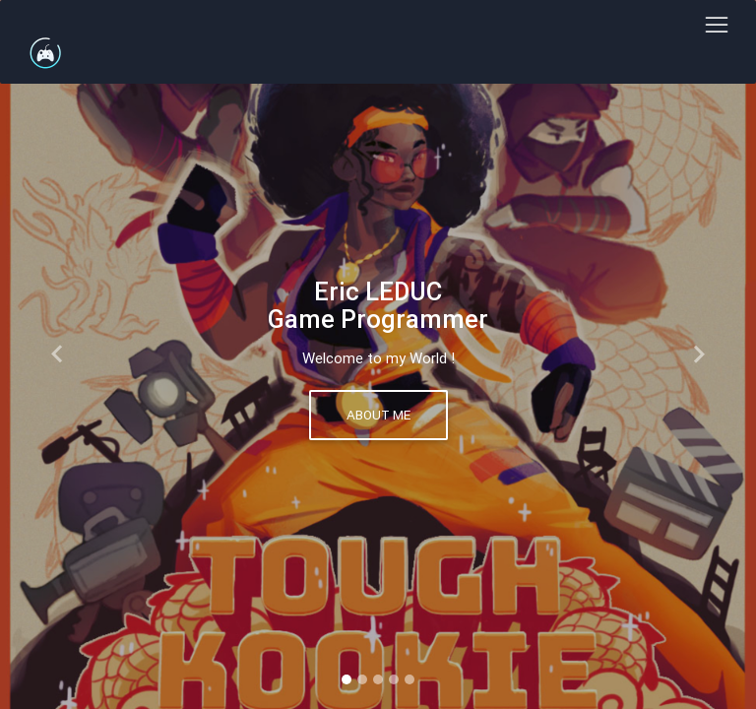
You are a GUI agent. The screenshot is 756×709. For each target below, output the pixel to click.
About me (378, 414)
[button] (56, 354)
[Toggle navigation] (716, 25)
